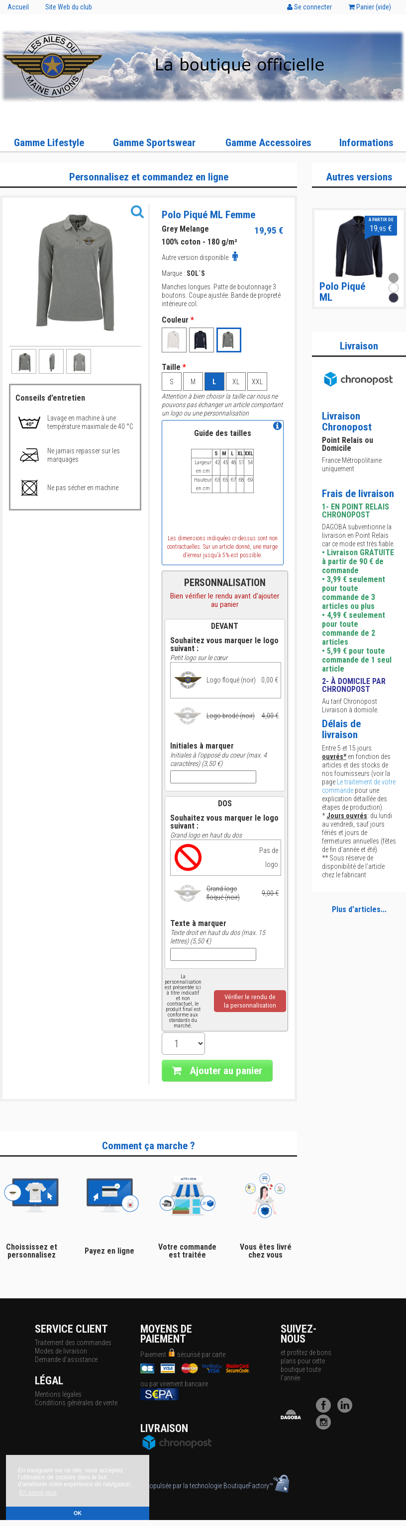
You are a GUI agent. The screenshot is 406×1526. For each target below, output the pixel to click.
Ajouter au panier (217, 1071)
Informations (366, 143)
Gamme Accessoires (268, 143)
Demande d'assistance (66, 1359)
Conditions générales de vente (76, 1403)
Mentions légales (58, 1394)
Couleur (178, 320)
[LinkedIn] (347, 1410)
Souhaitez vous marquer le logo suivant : (224, 645)
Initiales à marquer (202, 746)
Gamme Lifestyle (49, 143)
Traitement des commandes (73, 1343)
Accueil (18, 7)
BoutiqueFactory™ (256, 1486)
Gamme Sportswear (154, 143)
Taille (174, 367)
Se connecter (309, 7)
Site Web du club (68, 7)
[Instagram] (326, 1427)
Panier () (369, 7)
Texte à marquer (198, 924)
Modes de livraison (61, 1351)
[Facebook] (326, 1410)
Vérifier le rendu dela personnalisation (250, 1001)
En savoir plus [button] (37, 1492)
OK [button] (78, 1513)
